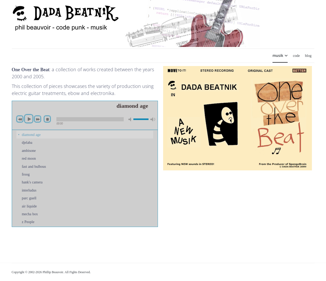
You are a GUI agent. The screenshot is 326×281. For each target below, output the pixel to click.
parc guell (29, 197)
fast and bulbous (34, 166)
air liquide (29, 206)
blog (308, 55)
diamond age (31, 134)
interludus (29, 190)
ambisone (29, 150)
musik (277, 55)
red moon (29, 158)
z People (28, 221)
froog (25, 174)
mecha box (30, 213)
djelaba (27, 142)
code (296, 55)
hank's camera (32, 182)
